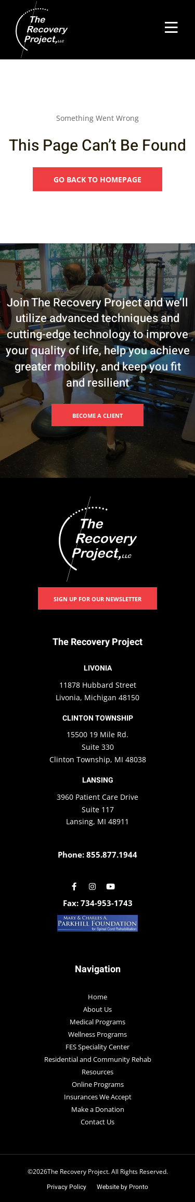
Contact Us (97, 1121)
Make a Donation (97, 1109)
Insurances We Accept (98, 1096)
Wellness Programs (97, 1034)
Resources (97, 1071)
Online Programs (98, 1084)
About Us (97, 1009)
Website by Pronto (122, 1187)
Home (97, 996)
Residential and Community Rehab (97, 1059)
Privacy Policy (66, 1187)
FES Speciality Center (97, 1046)
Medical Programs (97, 1021)
